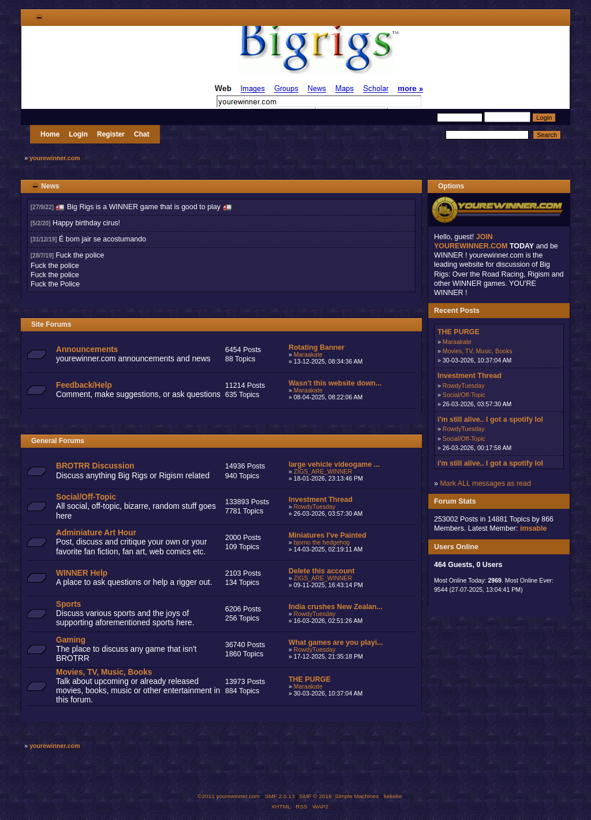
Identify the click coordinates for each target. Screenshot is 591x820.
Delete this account (321, 571)
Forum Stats (455, 501)
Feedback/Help (84, 385)
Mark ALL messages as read (485, 483)
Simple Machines (357, 796)
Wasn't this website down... (335, 383)
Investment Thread (321, 500)
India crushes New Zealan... (336, 607)
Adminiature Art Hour (96, 532)
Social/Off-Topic (86, 497)
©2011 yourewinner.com (228, 796)
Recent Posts (457, 311)
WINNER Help (81, 573)
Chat (141, 134)
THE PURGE (310, 679)
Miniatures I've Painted (327, 535)
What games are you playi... (336, 642)
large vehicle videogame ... (334, 464)
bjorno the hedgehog (322, 542)
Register (111, 134)
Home (49, 134)
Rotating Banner (317, 347)
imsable (533, 528)
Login (78, 134)
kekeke (393, 796)
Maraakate (308, 354)
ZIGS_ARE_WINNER (323, 471)
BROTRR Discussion (95, 466)
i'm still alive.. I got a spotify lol (490, 419)
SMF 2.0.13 (280, 796)
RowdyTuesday (315, 506)
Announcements (87, 349)
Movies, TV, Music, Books (104, 672)
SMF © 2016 (316, 796)
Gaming (70, 640)
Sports (68, 604)
